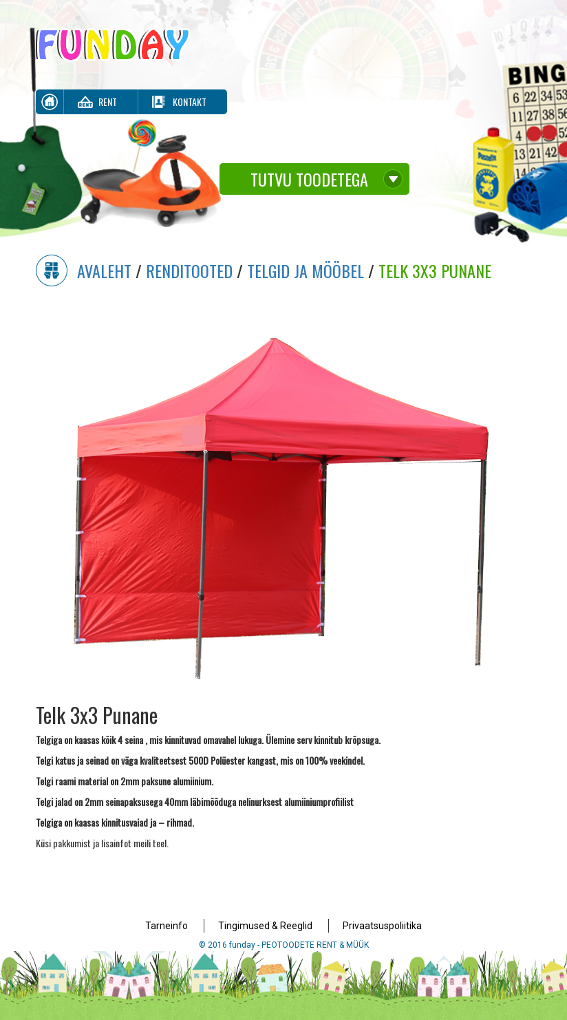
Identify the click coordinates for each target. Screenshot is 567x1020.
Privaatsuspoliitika (382, 925)
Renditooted (189, 270)
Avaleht (104, 270)
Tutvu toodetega (309, 179)
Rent (107, 101)
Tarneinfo (166, 925)
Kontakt (189, 101)
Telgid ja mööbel (305, 270)
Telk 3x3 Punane (434, 270)
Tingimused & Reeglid (265, 925)
